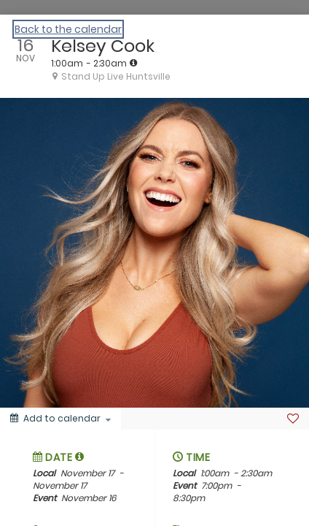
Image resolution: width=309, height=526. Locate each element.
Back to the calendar (68, 29)
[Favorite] (293, 418)
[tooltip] (133, 62)
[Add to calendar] (60, 419)
